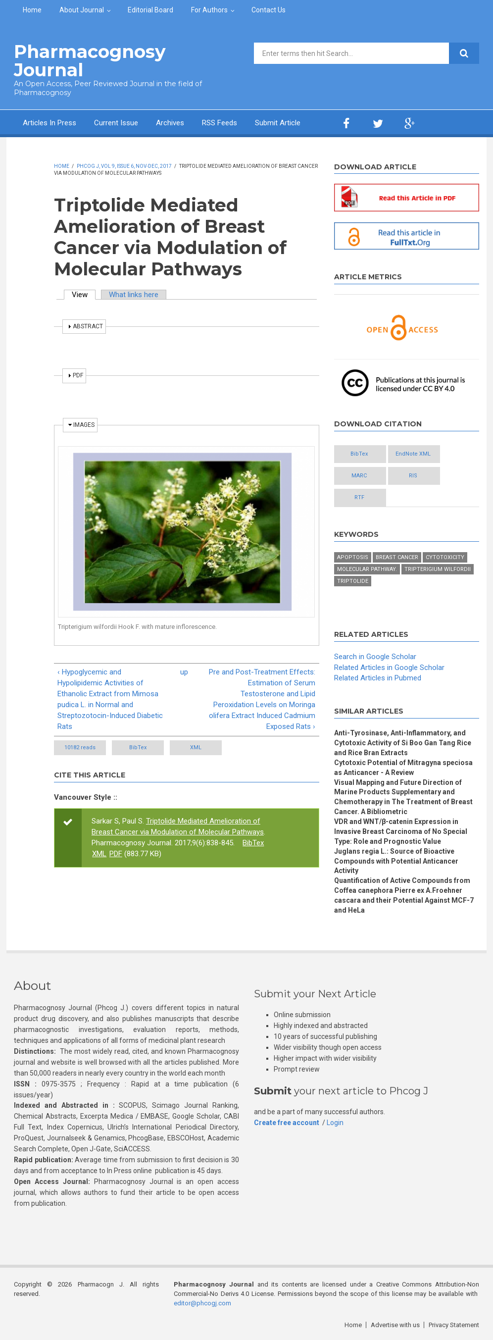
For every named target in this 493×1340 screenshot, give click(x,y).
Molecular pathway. (367, 569)
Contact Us (268, 10)
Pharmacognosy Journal (90, 61)
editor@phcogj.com (202, 1303)
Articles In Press (49, 122)
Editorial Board (150, 10)
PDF (115, 853)
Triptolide (352, 581)
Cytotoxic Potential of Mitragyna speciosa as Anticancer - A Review (403, 767)
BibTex (138, 747)
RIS (413, 475)
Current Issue (116, 122)
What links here (133, 294)
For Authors (209, 10)
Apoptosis (352, 557)
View (84, 294)
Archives (170, 122)
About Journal (81, 10)
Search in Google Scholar (375, 656)
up (184, 672)
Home (32, 10)
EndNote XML (413, 454)
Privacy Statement (454, 1325)
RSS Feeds (219, 122)
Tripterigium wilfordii (437, 569)
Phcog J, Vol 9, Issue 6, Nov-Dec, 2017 (124, 166)
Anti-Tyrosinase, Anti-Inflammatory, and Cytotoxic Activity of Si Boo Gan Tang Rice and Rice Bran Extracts (402, 743)
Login (335, 1123)
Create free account (286, 1123)
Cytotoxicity (445, 557)
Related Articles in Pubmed (377, 677)
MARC (359, 475)
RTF (359, 497)
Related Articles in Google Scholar (389, 667)
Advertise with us (395, 1325)
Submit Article (277, 122)
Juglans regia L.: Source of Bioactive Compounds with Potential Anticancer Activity (396, 861)
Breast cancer (397, 557)
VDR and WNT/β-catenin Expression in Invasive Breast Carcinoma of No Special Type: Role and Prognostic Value (400, 831)
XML (195, 747)
